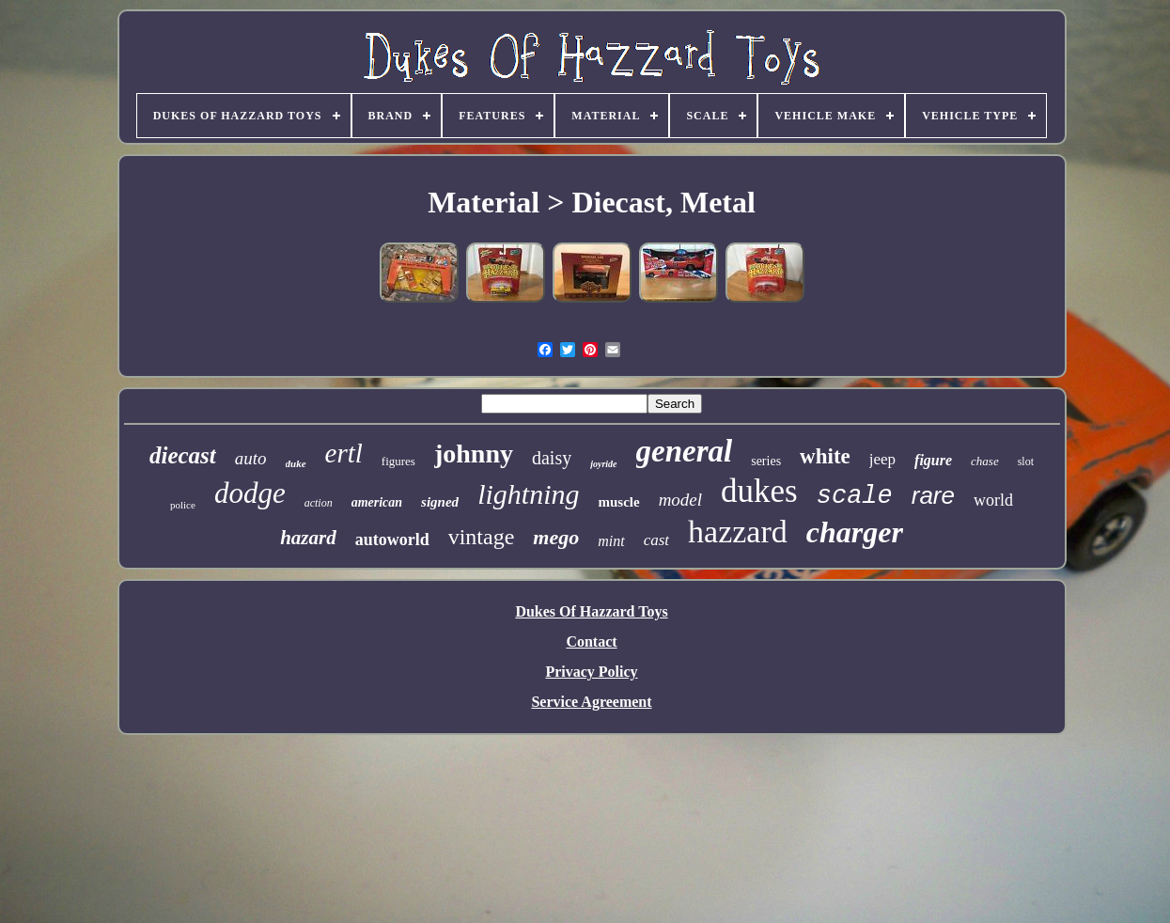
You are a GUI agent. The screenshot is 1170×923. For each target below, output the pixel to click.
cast (656, 540)
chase (985, 461)
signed (440, 501)
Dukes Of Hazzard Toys (591, 611)
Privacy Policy (591, 672)
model (680, 499)
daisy (551, 457)
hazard (308, 537)
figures (398, 461)
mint (611, 541)
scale (855, 496)
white (825, 456)
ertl (344, 453)
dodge (250, 493)
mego (556, 537)
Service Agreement (591, 702)
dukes (759, 491)
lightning (528, 493)
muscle (618, 501)
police (182, 504)
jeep (882, 459)
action (318, 502)
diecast (182, 455)
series (766, 461)
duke (296, 463)
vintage (481, 536)
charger (854, 532)
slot (1026, 461)
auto (251, 458)
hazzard (738, 531)
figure (933, 460)
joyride (603, 464)
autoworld (392, 539)
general (684, 451)
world (993, 500)
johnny (473, 453)
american (376, 502)
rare (933, 495)
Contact (591, 641)
